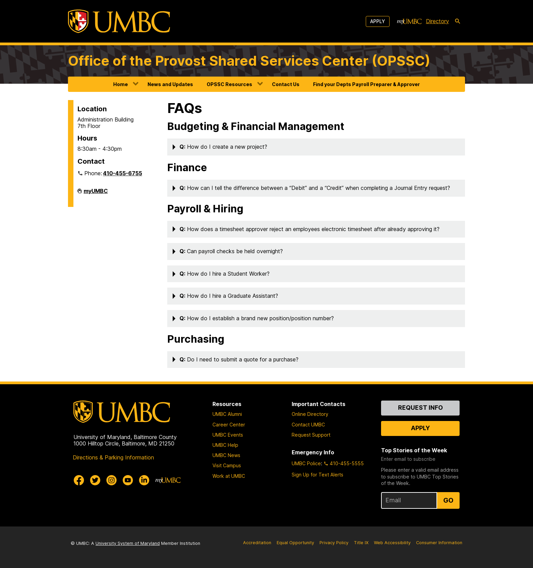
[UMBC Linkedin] (144, 480)
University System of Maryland (128, 543)
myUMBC (96, 193)
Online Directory (310, 414)
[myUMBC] (409, 21)
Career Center (228, 424)
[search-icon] (457, 21)
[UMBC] (119, 21)
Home (120, 84)
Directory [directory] (437, 21)
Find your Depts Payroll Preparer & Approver (366, 84)
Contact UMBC (308, 424)
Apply (377, 21)
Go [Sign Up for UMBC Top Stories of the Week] (448, 500)
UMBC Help (225, 445)
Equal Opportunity (295, 542)
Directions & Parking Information (113, 457)
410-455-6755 (122, 173)
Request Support (311, 435)
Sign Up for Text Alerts (317, 474)
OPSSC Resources (229, 84)
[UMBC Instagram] (111, 480)
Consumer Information (439, 542)
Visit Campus (226, 465)
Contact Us (285, 84)
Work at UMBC (228, 476)
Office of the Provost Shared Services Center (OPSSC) (249, 60)
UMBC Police (306, 463)
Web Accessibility (392, 542)
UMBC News (226, 455)
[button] (316, 147)
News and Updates (170, 84)
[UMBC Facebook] (78, 480)
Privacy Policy (334, 542)
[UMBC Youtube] (127, 480)
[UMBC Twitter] (95, 480)
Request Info (420, 407)
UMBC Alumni (227, 414)
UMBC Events (227, 435)
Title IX (361, 542)
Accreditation (257, 542)
